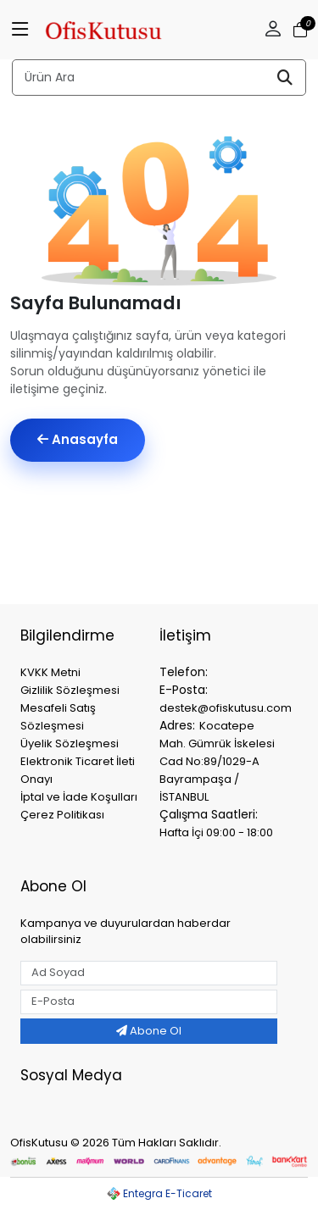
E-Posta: (183, 689)
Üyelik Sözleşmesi (69, 743)
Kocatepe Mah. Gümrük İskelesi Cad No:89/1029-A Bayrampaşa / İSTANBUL (217, 761)
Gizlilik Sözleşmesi (70, 690)
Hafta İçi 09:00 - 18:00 (216, 832)
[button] (273, 29)
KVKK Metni (50, 672)
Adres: (177, 725)
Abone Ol (148, 1031)
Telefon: (183, 671)
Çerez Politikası (62, 815)
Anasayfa (77, 439)
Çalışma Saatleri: (208, 814)
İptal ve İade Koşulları (78, 797)
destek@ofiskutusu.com (225, 708)
